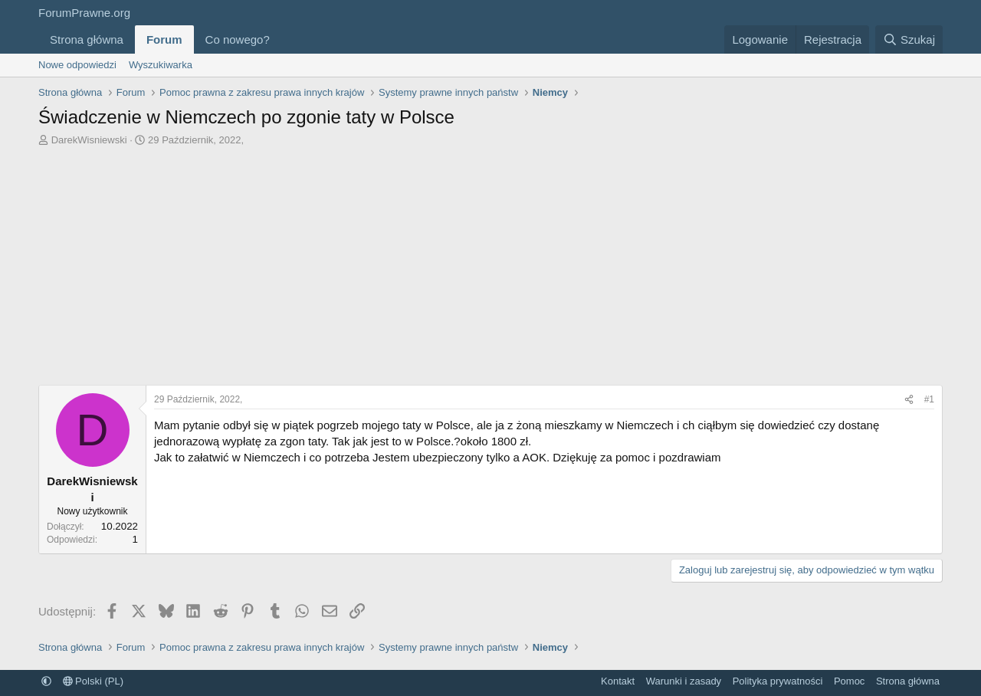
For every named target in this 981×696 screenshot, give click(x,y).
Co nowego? (237, 39)
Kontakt (618, 681)
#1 (929, 399)
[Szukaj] (909, 39)
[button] (282, 39)
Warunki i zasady (684, 681)
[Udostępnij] (909, 400)
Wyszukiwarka (160, 65)
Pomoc (849, 681)
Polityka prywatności (778, 681)
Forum (164, 39)
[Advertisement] (490, 262)
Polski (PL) (93, 681)
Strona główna (86, 39)
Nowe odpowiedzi (77, 65)
